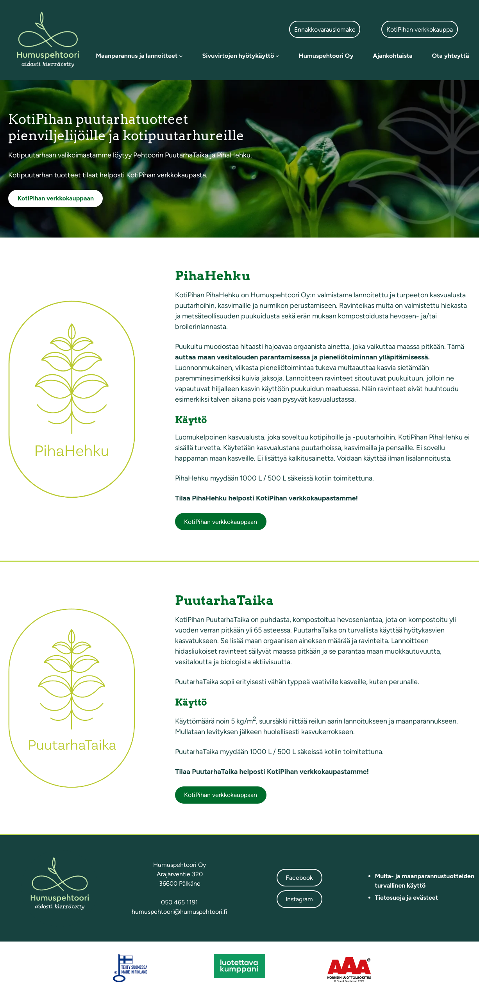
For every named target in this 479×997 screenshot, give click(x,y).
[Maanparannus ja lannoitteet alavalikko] (181, 56)
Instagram (299, 899)
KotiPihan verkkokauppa (419, 29)
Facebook (299, 877)
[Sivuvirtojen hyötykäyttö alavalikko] (277, 56)
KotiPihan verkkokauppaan (220, 521)
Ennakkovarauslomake (325, 29)
